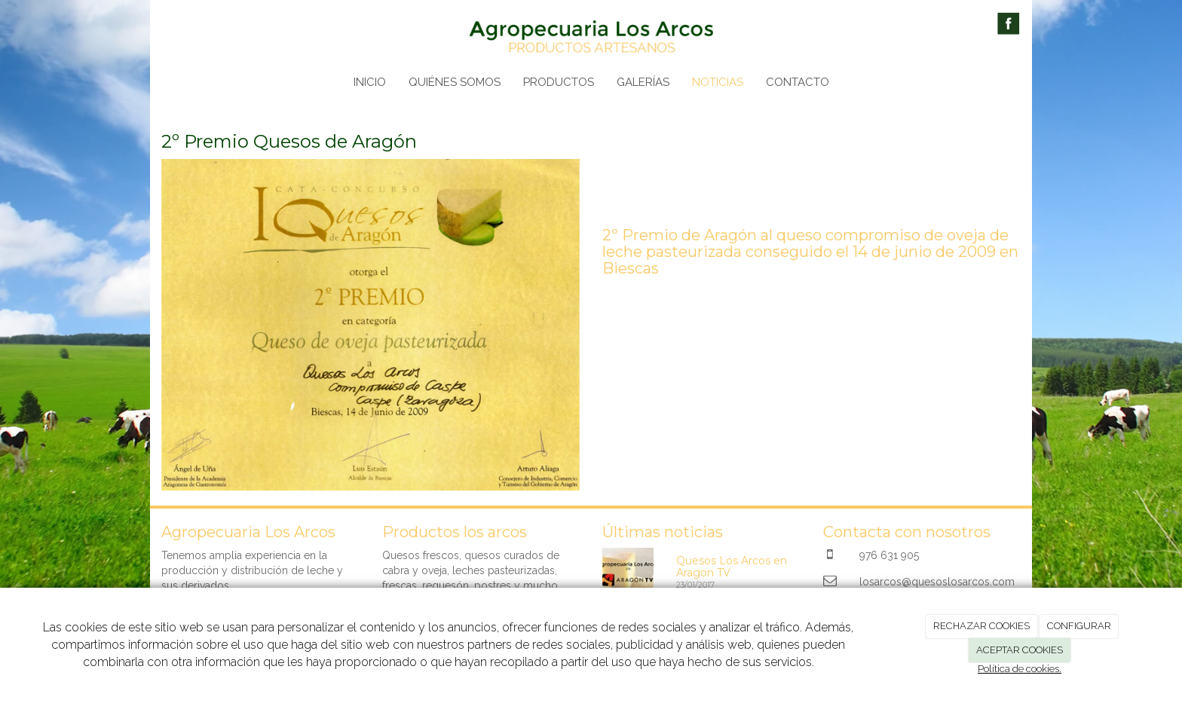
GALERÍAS (643, 82)
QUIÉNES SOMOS (455, 82)
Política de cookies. (1019, 668)
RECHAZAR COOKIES (981, 625)
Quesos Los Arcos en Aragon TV (731, 566)
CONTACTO (797, 82)
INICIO (370, 82)
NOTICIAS (717, 82)
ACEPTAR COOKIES (1019, 650)
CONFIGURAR (1079, 625)
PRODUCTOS (558, 82)
